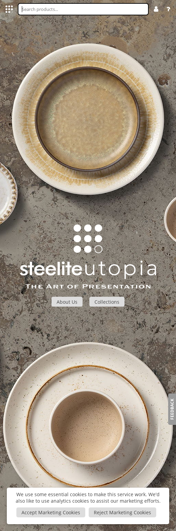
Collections (106, 301)
